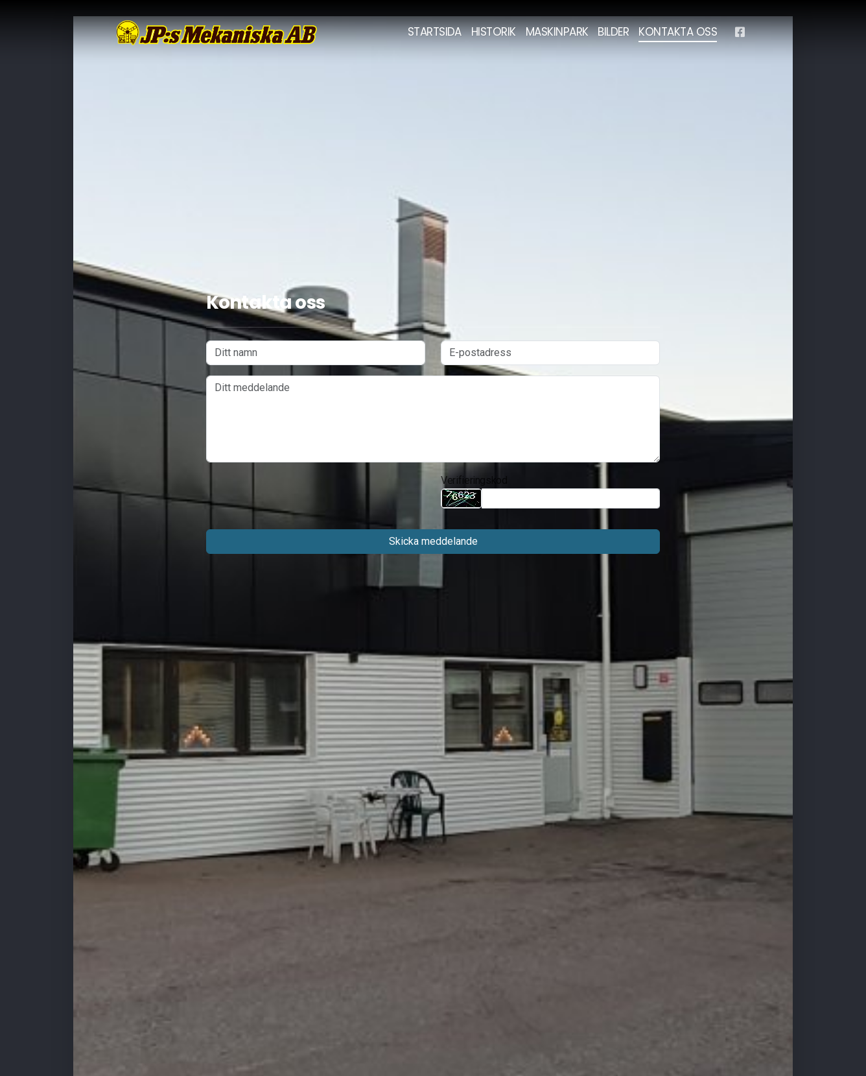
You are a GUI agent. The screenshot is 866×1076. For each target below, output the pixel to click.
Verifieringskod (474, 480)
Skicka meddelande (433, 541)
